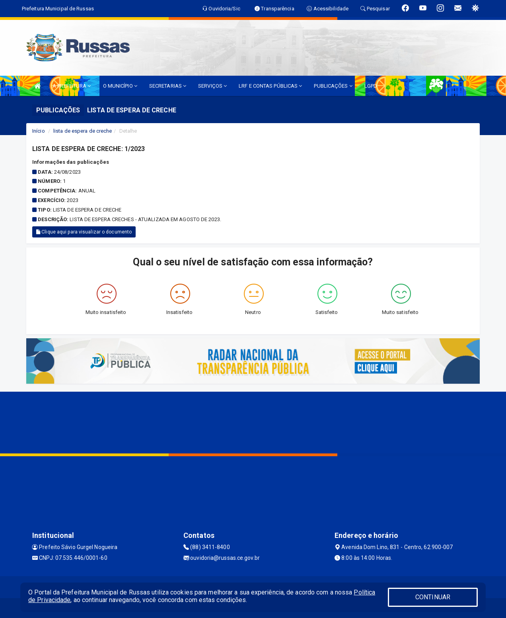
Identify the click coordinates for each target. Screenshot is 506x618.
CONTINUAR (432, 597)
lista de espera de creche (82, 131)
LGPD (370, 86)
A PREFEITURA (72, 86)
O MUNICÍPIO (120, 86)
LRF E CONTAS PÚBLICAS (270, 86)
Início (38, 131)
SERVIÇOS (212, 86)
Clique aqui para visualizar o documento (84, 232)
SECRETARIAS (167, 86)
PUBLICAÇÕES (333, 86)
